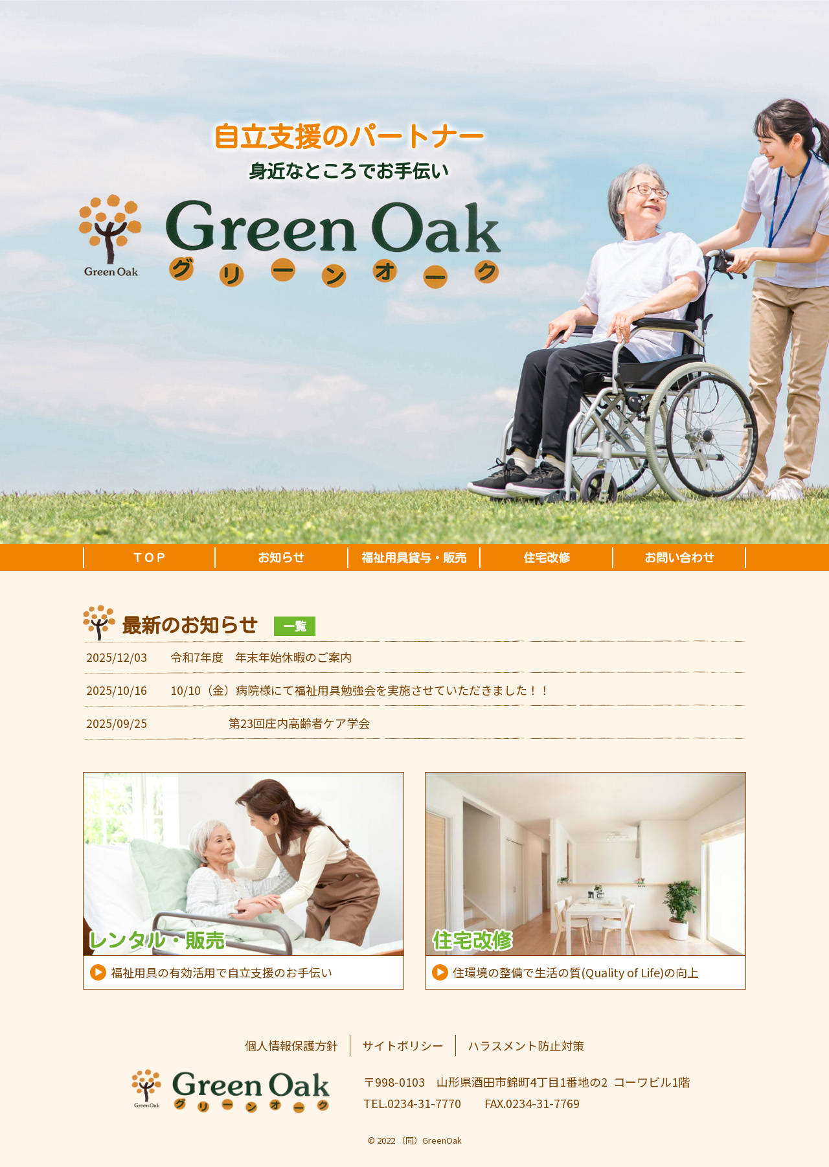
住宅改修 (546, 557)
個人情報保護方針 (291, 1045)
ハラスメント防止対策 (526, 1045)
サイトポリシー (403, 1045)
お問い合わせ (679, 557)
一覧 (294, 626)
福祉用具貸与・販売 (413, 557)
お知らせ (281, 557)
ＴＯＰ (148, 557)
